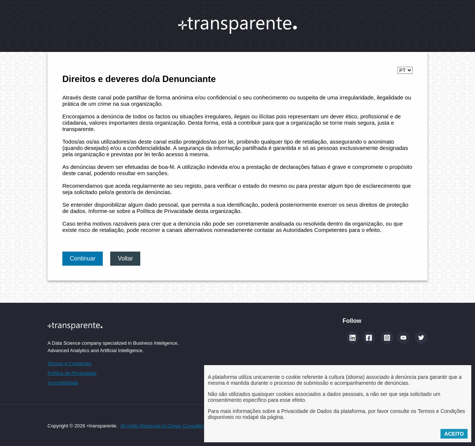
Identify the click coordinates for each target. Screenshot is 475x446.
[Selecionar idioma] (405, 70)
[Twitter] (421, 337)
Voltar (125, 258)
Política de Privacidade (72, 373)
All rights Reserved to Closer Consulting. (163, 426)
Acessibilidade (63, 383)
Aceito (454, 434)
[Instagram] (387, 337)
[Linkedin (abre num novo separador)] (352, 337)
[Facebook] (369, 337)
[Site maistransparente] (113, 326)
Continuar (82, 258)
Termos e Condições (70, 363)
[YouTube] (403, 337)
